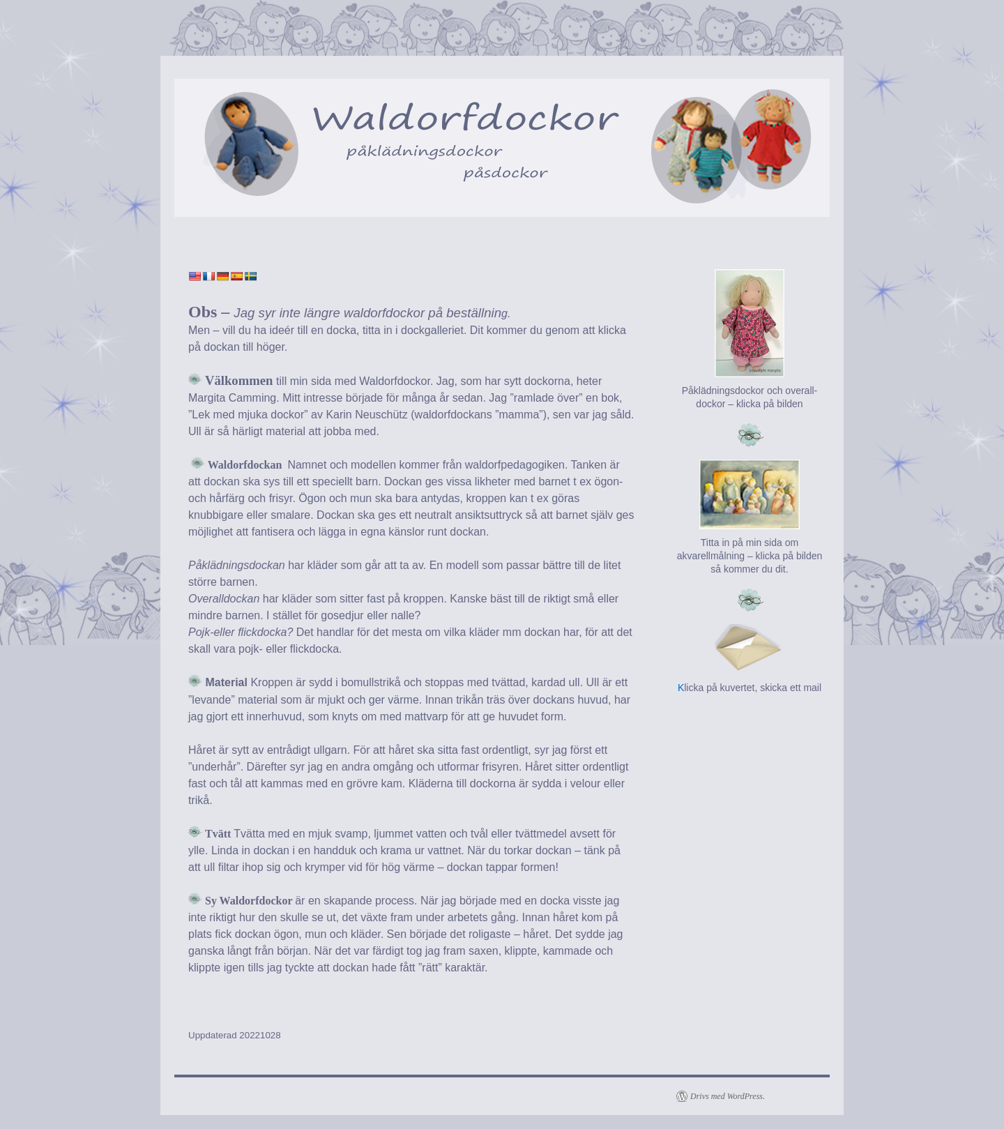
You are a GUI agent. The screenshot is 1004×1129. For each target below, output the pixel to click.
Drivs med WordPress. (727, 1096)
